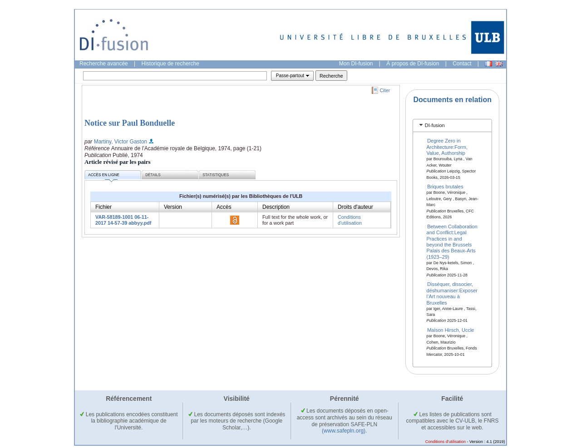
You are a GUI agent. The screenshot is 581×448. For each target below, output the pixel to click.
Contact (462, 63)
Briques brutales (445, 186)
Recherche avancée (103, 63)
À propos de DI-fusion (412, 63)
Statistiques (215, 175)
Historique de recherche (170, 63)
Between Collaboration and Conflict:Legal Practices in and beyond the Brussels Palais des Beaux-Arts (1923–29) (452, 241)
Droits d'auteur (355, 207)
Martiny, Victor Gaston (121, 141)
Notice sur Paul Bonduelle (129, 123)
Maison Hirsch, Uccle (450, 330)
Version (173, 207)
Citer (385, 90)
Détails (153, 175)
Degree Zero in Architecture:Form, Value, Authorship (447, 147)
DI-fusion (435, 125)
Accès (224, 207)
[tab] (452, 125)
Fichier (103, 207)
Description (276, 207)
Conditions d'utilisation (350, 220)
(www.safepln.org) (343, 431)
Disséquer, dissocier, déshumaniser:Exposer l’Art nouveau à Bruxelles (452, 293)
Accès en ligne (103, 176)
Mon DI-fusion (356, 63)
